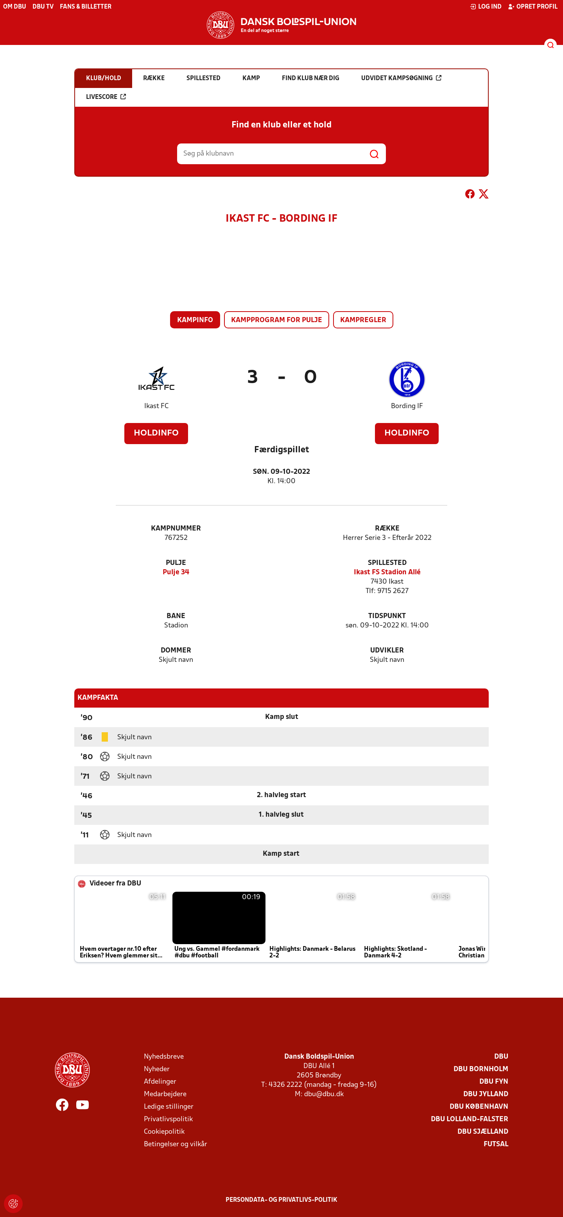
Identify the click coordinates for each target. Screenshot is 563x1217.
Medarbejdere (165, 1094)
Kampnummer (176, 528)
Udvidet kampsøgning (401, 78)
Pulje (176, 563)
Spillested (387, 563)
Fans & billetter (85, 7)
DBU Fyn (493, 1082)
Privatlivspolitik (168, 1119)
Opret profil (533, 6)
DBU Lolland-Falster (469, 1119)
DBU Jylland (485, 1094)
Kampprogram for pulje (276, 320)
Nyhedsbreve (164, 1057)
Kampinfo (195, 320)
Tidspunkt (387, 616)
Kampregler (363, 320)
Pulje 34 (176, 572)
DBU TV (43, 7)
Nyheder (157, 1069)
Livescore (106, 97)
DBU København (479, 1107)
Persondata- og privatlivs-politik (281, 1200)
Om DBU (14, 7)
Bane (176, 616)
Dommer (176, 650)
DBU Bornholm (481, 1069)
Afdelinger (160, 1082)
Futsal (496, 1144)
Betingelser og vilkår (175, 1144)
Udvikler (387, 650)
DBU (501, 1057)
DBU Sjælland (482, 1132)
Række (387, 528)
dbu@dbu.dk (324, 1094)
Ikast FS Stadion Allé (387, 572)
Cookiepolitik (164, 1132)
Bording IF (407, 406)
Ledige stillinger (169, 1107)
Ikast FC (156, 406)
